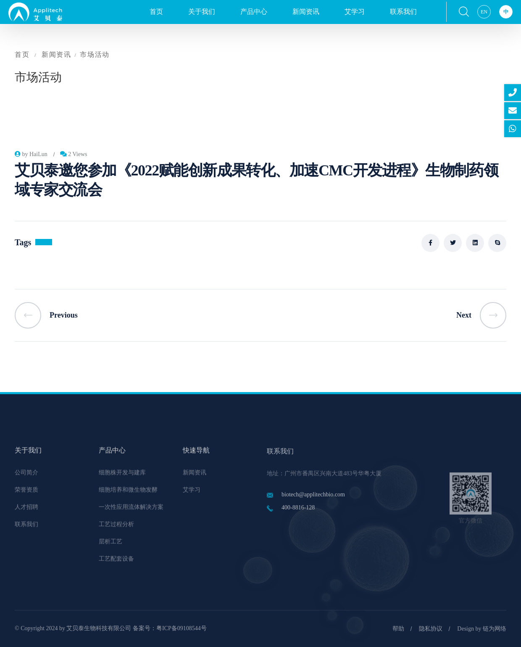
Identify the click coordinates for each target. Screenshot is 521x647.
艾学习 (355, 11)
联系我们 (403, 11)
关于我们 (201, 11)
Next (481, 315)
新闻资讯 (305, 11)
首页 (156, 11)
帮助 (398, 629)
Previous (46, 315)
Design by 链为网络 (481, 629)
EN (484, 12)
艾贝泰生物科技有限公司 (98, 628)
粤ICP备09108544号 (181, 628)
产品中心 (253, 11)
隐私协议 (430, 629)
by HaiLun (31, 154)
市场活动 (94, 54)
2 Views (73, 154)
